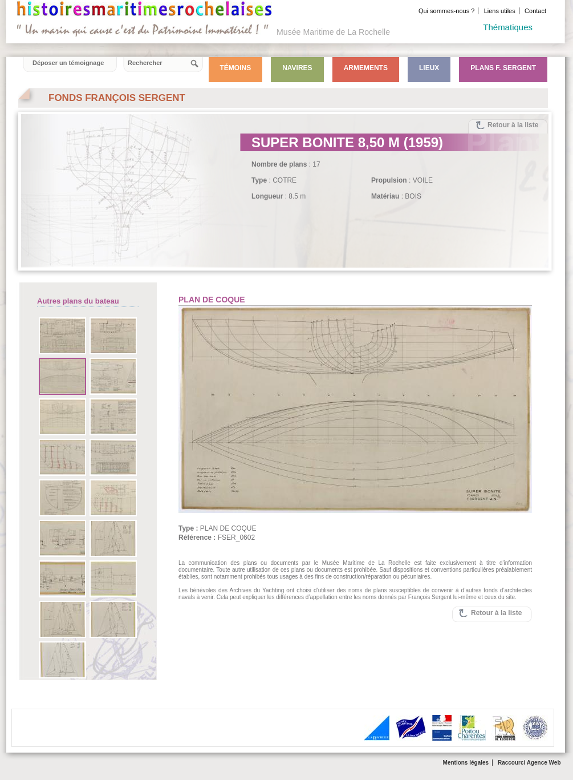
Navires (297, 68)
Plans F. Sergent (503, 68)
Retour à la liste (512, 125)
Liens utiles (499, 10)
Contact (535, 10)
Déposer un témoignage (68, 62)
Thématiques (508, 27)
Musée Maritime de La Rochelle (333, 32)
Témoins (235, 68)
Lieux (429, 68)
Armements (366, 68)
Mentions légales (466, 762)
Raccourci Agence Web (529, 762)
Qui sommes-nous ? (446, 10)
